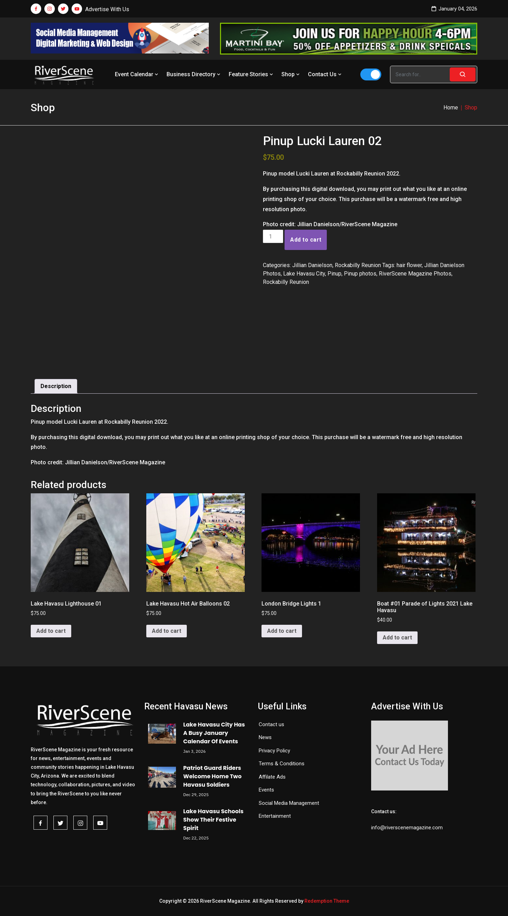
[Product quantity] (273, 236)
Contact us (271, 724)
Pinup (334, 273)
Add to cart (305, 239)
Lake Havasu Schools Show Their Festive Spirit (213, 819)
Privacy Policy (274, 750)
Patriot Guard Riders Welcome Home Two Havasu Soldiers (212, 776)
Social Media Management (289, 803)
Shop (291, 74)
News (265, 737)
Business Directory (194, 74)
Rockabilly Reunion (358, 265)
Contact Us (325, 74)
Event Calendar (137, 74)
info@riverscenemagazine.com (407, 827)
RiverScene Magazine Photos (415, 273)
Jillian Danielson (312, 265)
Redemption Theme (326, 901)
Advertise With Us (107, 9)
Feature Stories (251, 74)
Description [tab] (56, 386)
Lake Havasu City (304, 273)
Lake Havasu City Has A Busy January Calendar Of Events (214, 733)
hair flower (409, 265)
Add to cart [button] (51, 631)
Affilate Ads (272, 777)
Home (450, 107)
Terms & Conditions (281, 763)
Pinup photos (360, 273)
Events (266, 790)
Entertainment (275, 816)
